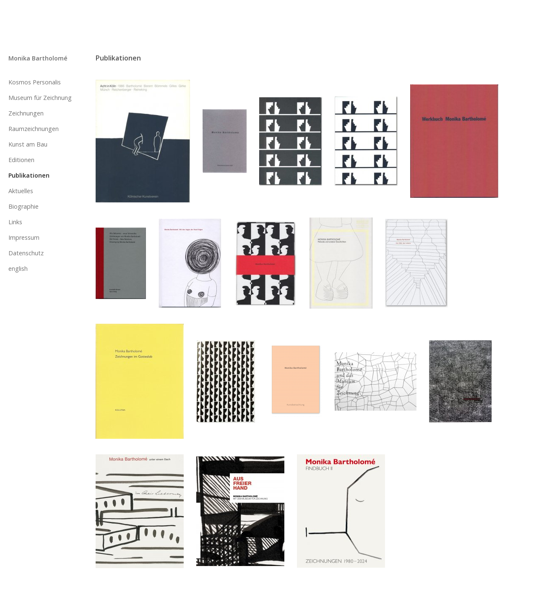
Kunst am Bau (27, 144)
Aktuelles (20, 191)
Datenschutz (26, 253)
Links (15, 222)
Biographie (23, 206)
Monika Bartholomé (38, 58)
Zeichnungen (26, 113)
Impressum (23, 237)
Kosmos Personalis (34, 82)
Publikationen (28, 175)
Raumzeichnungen (33, 129)
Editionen (21, 160)
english (18, 269)
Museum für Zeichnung (40, 98)
